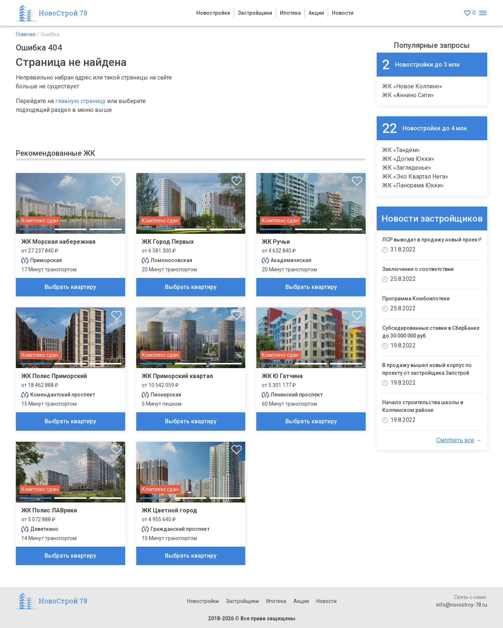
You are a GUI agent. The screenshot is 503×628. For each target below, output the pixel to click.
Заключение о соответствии (418, 269)
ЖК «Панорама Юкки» (413, 185)
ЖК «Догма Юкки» (408, 158)
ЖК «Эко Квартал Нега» (415, 176)
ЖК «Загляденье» (406, 167)
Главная (25, 34)
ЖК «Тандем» (401, 150)
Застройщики (255, 13)
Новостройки (213, 13)
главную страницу (80, 101)
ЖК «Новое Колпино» (412, 86)
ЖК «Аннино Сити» (408, 95)
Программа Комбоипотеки (416, 298)
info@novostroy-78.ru (461, 605)
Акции (316, 13)
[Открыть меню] (482, 13)
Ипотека (290, 13)
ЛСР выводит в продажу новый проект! (432, 240)
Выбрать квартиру (70, 286)
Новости (342, 13)
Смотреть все (455, 440)
